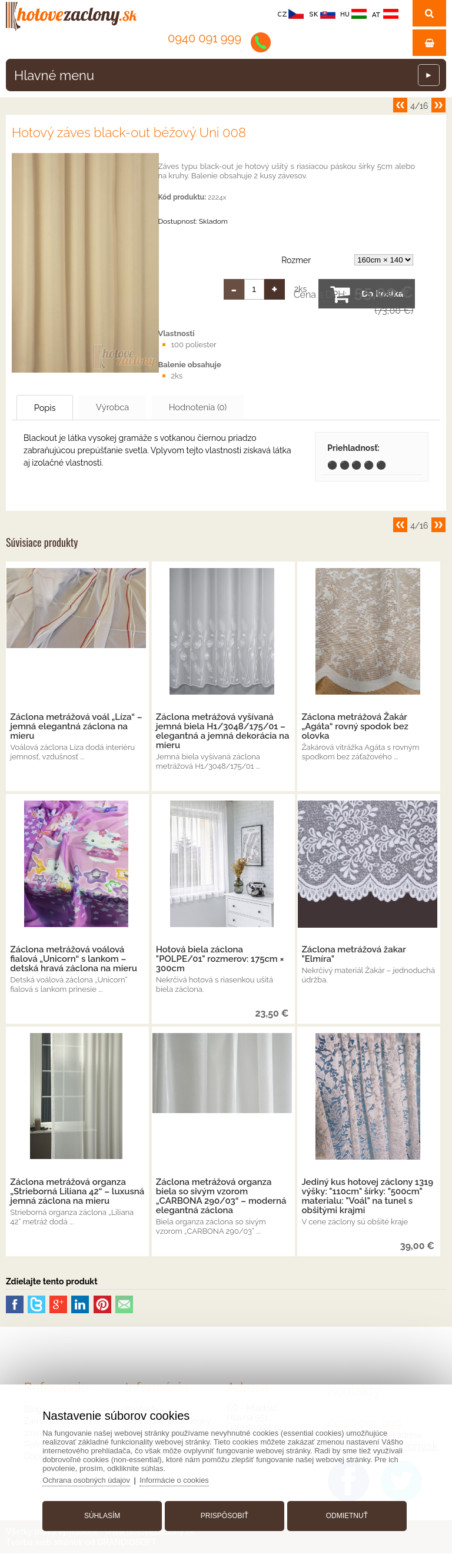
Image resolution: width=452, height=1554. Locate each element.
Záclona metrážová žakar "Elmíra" (353, 954)
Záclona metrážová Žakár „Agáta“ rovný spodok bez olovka (354, 727)
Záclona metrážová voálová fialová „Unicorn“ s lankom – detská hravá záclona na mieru (73, 959)
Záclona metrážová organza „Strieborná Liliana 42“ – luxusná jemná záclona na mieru (77, 1192)
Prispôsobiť (224, 1514)
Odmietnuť (345, 1514)
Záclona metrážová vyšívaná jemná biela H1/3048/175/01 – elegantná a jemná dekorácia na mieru (223, 732)
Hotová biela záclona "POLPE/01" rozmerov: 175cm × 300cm (220, 959)
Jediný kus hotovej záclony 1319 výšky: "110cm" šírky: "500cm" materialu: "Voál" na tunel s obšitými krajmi (367, 1197)
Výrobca (126, 407)
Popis (50, 408)
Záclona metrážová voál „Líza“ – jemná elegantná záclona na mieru (76, 727)
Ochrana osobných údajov (89, 1479)
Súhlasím (104, 1514)
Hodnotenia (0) (220, 407)
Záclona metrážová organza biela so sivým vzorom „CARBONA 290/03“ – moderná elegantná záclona (221, 1197)
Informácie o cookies (179, 1479)
